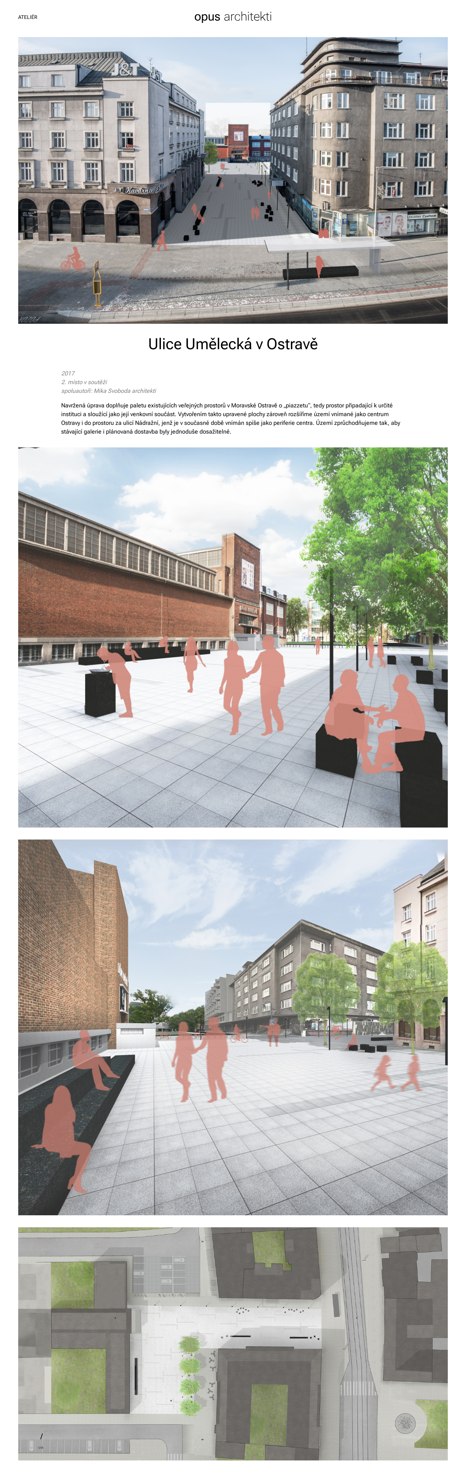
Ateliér (27, 17)
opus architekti (233, 17)
